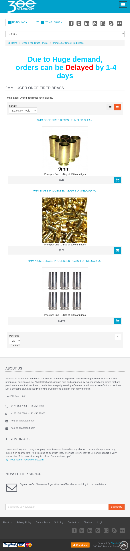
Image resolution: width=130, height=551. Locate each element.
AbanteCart (117, 543)
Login (100, 522)
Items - (49, 22)
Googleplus (103, 23)
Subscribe (116, 506)
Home (12, 43)
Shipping (59, 522)
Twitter (79, 23)
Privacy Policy (24, 522)
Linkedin (87, 23)
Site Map (88, 522)
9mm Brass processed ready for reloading (64, 190)
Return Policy (43, 522)
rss (95, 23)
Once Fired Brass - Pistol (35, 43)
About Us (7, 522)
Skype (111, 23)
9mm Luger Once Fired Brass (68, 43)
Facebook (71, 23)
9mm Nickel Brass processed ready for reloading (64, 260)
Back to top (124, 545)
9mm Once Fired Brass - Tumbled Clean (64, 120)
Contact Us (73, 522)
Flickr (119, 23)
